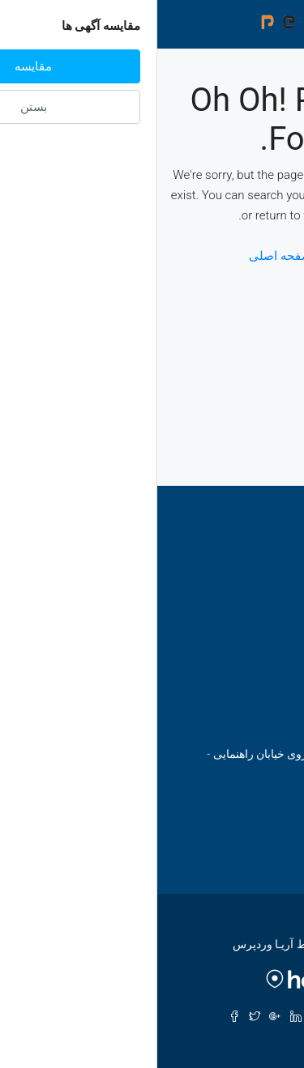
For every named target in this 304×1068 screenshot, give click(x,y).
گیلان (243, 637)
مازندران (234, 609)
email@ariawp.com (202, 830)
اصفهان (238, 582)
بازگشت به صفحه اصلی (152, 256)
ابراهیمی (234, 664)
